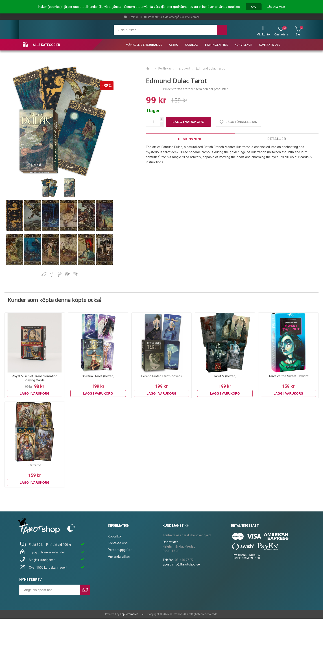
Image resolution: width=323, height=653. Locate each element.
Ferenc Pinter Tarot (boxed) (161, 376)
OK (253, 7)
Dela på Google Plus (67, 274)
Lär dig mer (276, 7)
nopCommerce (129, 614)
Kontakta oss (118, 543)
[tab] (190, 138)
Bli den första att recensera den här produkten (196, 89)
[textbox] (165, 30)
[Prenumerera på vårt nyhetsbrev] (49, 590)
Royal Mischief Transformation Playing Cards (34, 378)
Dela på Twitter (43, 274)
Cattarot (34, 465)
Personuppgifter (120, 550)
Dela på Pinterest (59, 274)
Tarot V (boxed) (224, 376)
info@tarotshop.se (186, 564)
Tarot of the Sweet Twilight (288, 376)
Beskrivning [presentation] (190, 139)
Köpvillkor (115, 536)
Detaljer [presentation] (276, 139)
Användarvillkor (119, 557)
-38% (107, 85)
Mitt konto (263, 34)
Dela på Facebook (51, 274)
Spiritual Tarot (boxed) (98, 376)
